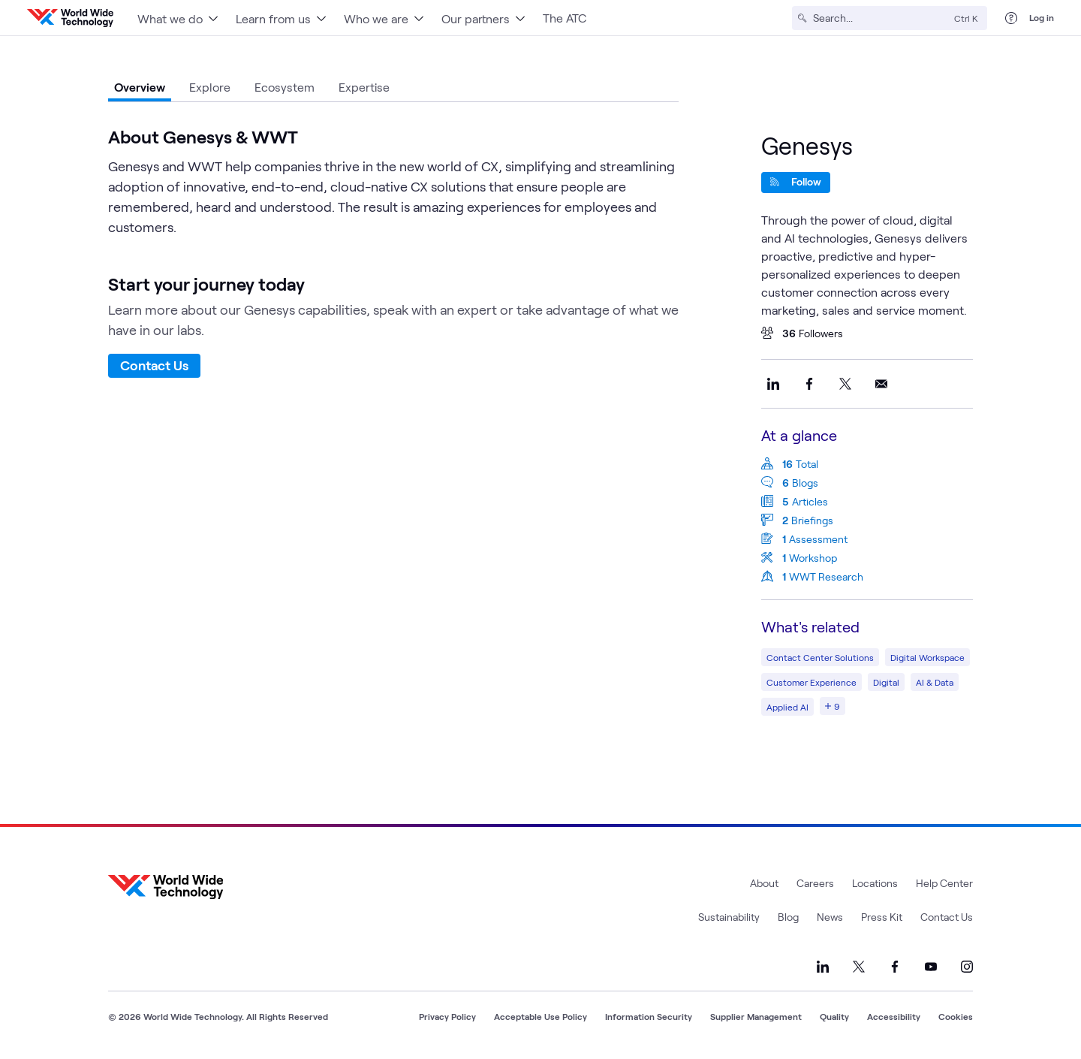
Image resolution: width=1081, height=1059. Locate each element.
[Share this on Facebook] (809, 384)
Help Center (944, 882)
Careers (815, 882)
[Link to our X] (859, 967)
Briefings (812, 520)
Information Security (648, 1016)
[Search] (880, 18)
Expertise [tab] (364, 87)
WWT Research (826, 576)
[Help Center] (1011, 18)
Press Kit (881, 916)
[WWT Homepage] (70, 18)
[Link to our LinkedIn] (823, 967)
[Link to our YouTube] (931, 967)
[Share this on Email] (881, 384)
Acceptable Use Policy (540, 1016)
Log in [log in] (1041, 17)
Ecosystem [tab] (284, 87)
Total (807, 463)
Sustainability (729, 916)
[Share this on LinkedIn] (773, 384)
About (764, 882)
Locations (875, 882)
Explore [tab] (209, 87)
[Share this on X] (845, 384)
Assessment (818, 539)
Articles (810, 501)
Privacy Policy (447, 1016)
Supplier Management (756, 1016)
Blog (788, 916)
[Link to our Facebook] (895, 967)
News (830, 916)
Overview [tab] (139, 87)
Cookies (955, 1016)
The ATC (564, 18)
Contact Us (154, 365)
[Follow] (795, 182)
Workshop (813, 557)
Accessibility (893, 1016)
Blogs (805, 482)
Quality (834, 1016)
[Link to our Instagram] (967, 967)
